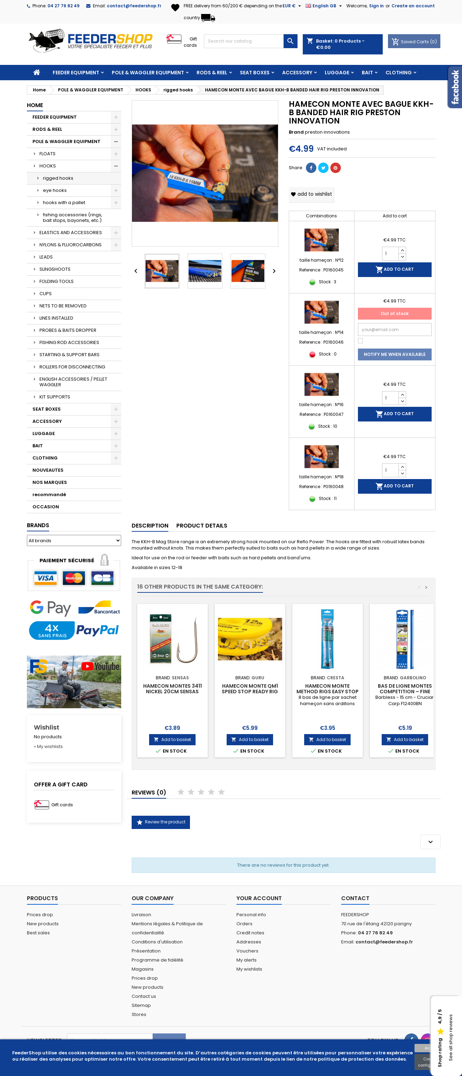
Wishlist (46, 727)
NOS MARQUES (49, 482)
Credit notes (250, 932)
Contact (355, 898)
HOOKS (47, 166)
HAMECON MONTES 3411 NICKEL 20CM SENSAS (172, 688)
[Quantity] (390, 254)
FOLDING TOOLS (56, 281)
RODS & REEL (212, 72)
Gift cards (190, 42)
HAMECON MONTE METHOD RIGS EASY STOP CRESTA (327, 691)
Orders (244, 923)
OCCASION (45, 506)
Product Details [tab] (201, 526)
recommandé (49, 494)
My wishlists (249, 969)
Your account (259, 898)
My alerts (246, 960)
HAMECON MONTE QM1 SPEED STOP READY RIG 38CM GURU (250, 691)
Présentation (146, 951)
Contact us (144, 996)
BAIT (367, 72)
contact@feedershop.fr (134, 6)
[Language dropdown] (325, 6)
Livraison (141, 914)
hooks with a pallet (64, 202)
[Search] (251, 41)
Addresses (248, 942)
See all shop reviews (450, 1038)
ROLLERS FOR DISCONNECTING (72, 367)
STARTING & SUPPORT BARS (69, 354)
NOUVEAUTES (48, 470)
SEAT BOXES (255, 72)
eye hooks (55, 190)
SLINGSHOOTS (55, 269)
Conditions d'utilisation (157, 942)
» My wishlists (48, 746)
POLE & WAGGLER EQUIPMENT (148, 72)
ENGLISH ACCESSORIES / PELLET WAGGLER (73, 382)
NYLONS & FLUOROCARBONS (70, 244)
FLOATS (47, 153)
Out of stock (395, 313)
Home (35, 105)
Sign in (376, 6)
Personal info (251, 914)
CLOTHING (399, 72)
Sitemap (141, 1005)
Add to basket (172, 739)
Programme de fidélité (157, 960)
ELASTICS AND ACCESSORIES (70, 232)
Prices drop (40, 914)
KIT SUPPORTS (54, 397)
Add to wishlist (311, 193)
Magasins (143, 969)
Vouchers (247, 951)
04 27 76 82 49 (63, 6)
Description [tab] (150, 526)
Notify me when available (395, 354)
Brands (38, 525)
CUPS (45, 293)
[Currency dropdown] (293, 6)
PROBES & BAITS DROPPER (67, 330)
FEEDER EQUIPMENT (76, 72)
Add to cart (394, 270)
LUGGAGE (337, 72)
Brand (296, 132)
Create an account (413, 6)
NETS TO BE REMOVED (63, 305)
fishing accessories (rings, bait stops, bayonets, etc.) (72, 217)
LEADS (46, 257)
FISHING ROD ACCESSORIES (69, 342)
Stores (139, 1014)
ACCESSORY (297, 72)
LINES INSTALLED (56, 318)
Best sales (38, 932)
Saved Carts (410, 41)
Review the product (160, 822)
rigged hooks (58, 178)
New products (43, 923)
